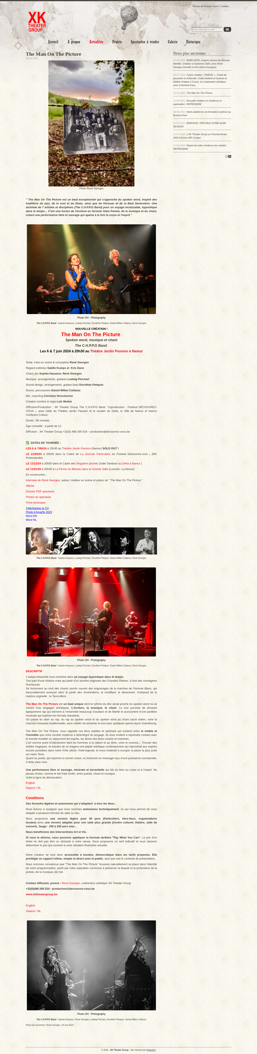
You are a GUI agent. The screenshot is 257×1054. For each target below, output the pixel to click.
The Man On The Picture (199, 93)
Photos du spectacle (38, 497)
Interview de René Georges (43, 480)
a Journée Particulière (97, 454)
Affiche (30, 485)
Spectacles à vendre (145, 42)
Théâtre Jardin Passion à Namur (116, 351)
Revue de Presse (202, 6)
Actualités (96, 42)
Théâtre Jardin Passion (76, 448)
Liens (216, 6)
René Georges (71, 883)
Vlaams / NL (33, 911)
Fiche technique (36, 502)
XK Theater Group (37, 18)
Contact (225, 6)
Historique (193, 42)
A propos (73, 42)
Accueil (53, 42)
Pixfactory (151, 1050)
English (30, 905)
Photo (172, 42)
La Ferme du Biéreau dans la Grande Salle (82, 469)
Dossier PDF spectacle (40, 491)
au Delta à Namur (129, 463)
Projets (117, 42)
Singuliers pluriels (87, 463)
